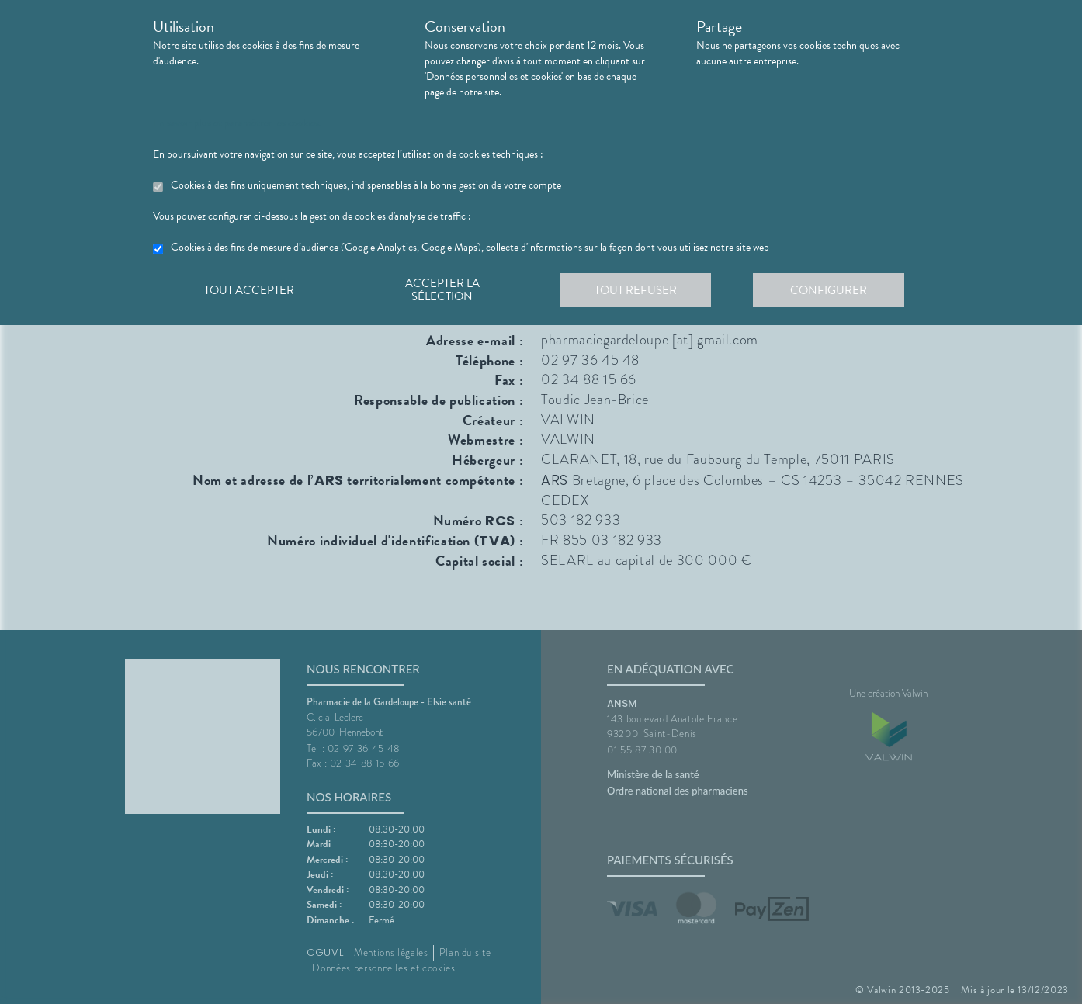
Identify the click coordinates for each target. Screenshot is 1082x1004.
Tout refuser (638, 290)
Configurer (832, 290)
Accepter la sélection (444, 290)
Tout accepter (250, 290)
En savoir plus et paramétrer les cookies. (237, 123)
